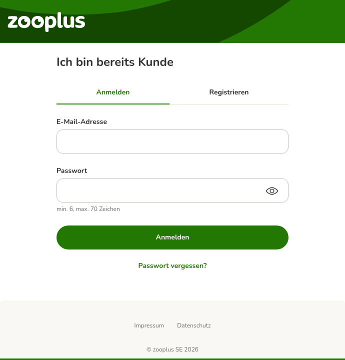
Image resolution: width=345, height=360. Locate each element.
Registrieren (229, 92)
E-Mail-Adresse (81, 121)
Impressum (149, 326)
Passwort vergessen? (172, 265)
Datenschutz (193, 326)
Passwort (71, 171)
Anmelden (172, 237)
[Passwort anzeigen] (272, 192)
